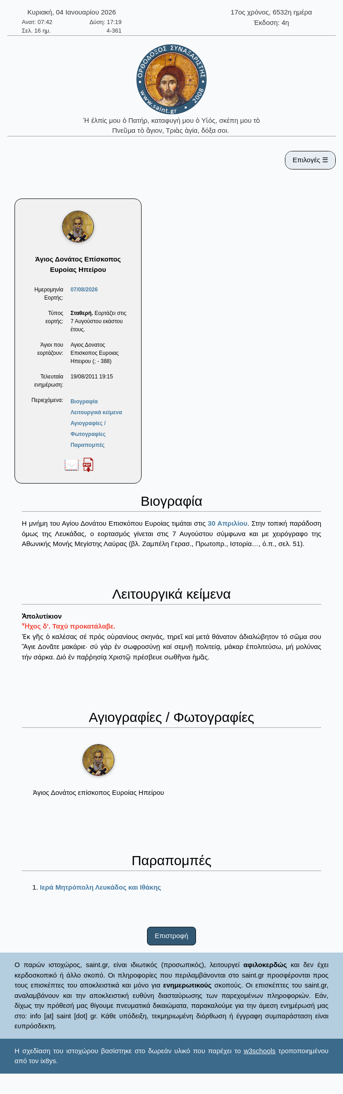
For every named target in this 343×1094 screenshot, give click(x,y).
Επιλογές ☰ (310, 160)
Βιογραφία (84, 401)
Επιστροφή (171, 935)
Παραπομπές (87, 445)
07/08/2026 (84, 289)
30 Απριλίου (227, 523)
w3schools (259, 1051)
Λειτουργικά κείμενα (96, 412)
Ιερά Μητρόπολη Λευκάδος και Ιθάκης (100, 887)
